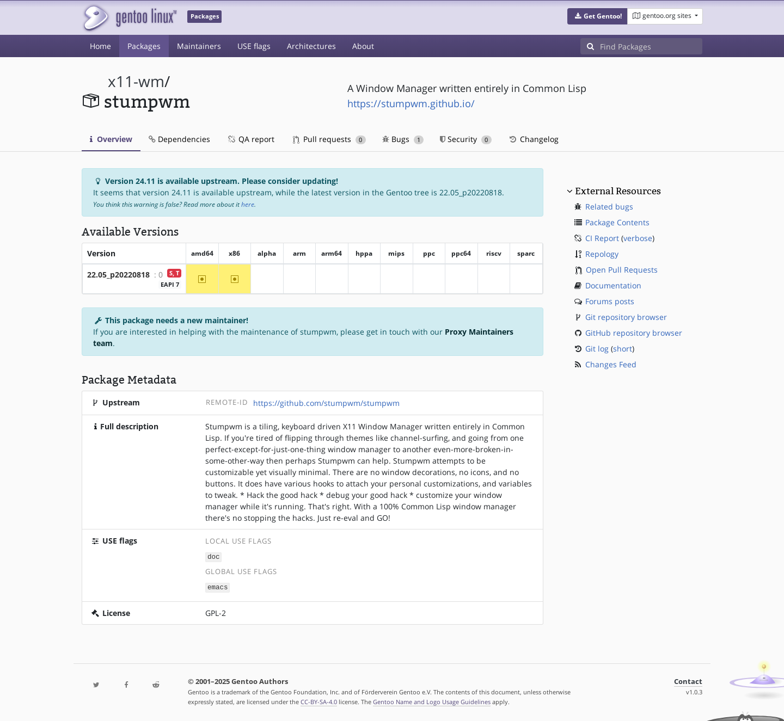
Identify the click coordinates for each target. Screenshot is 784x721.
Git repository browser (626, 317)
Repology (601, 254)
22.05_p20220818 (118, 274)
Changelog (533, 139)
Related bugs (609, 206)
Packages (144, 46)
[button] (597, 16)
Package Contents (617, 222)
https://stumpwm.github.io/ (411, 103)
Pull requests (329, 139)
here (247, 204)
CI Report (602, 238)
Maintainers (199, 46)
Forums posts (609, 301)
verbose (637, 238)
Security (466, 139)
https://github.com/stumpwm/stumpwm (326, 403)
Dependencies (179, 139)
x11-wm (136, 81)
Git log (597, 348)
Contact (688, 680)
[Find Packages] (651, 46)
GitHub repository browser (633, 333)
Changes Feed (610, 364)
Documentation (613, 285)
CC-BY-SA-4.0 (319, 701)
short (622, 348)
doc (213, 556)
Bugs (403, 139)
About (363, 46)
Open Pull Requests (622, 269)
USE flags (254, 46)
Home (100, 46)
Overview (111, 139)
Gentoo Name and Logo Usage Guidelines (432, 701)
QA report (250, 139)
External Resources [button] (618, 191)
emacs (217, 586)
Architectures (311, 46)
